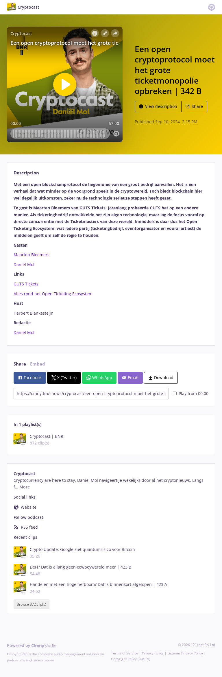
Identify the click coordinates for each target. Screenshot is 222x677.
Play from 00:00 (190, 393)
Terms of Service (124, 653)
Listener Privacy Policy (185, 653)
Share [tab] (20, 364)
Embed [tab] (37, 364)
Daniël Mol (24, 264)
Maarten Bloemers (31, 254)
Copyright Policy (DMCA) (130, 658)
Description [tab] (26, 173)
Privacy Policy (153, 653)
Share (194, 106)
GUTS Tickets (26, 284)
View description (158, 106)
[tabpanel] (111, 258)
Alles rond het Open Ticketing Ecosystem (53, 293)
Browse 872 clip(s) (31, 604)
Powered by (31, 645)
